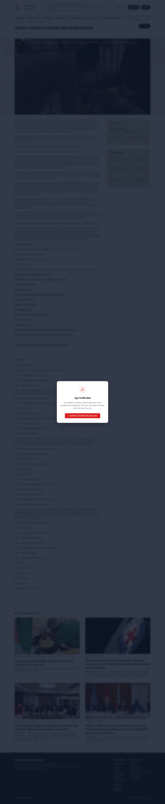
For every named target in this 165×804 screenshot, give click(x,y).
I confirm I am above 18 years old (83, 416)
